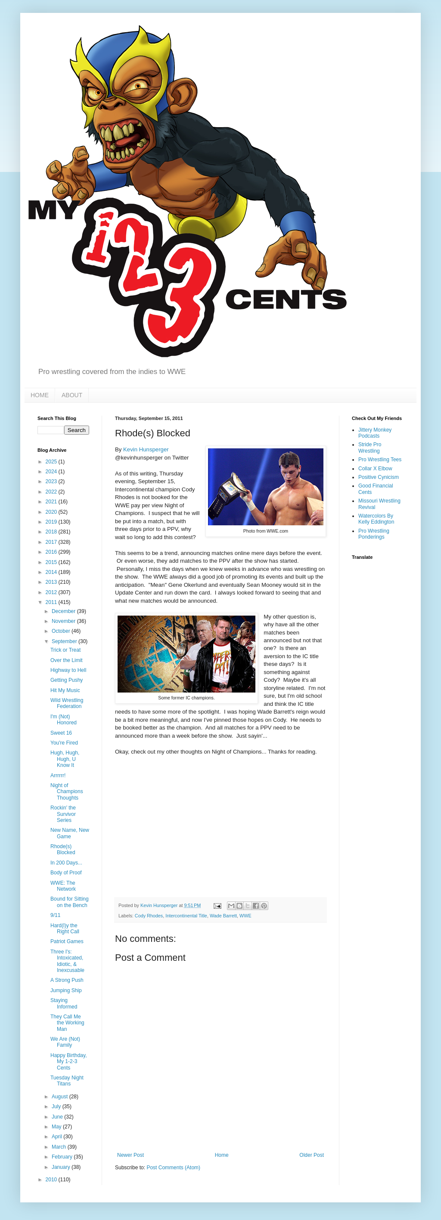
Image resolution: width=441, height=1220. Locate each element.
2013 (52, 582)
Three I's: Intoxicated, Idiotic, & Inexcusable (67, 961)
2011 (52, 602)
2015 (52, 562)
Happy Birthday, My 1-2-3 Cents (68, 1061)
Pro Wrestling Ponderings (373, 534)
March (60, 1147)
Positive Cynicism (378, 477)
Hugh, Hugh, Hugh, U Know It (64, 759)
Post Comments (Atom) (173, 1168)
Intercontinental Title (186, 915)
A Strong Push (67, 980)
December (64, 611)
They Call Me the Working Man (67, 1023)
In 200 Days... (66, 863)
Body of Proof (66, 873)
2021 (52, 502)
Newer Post (130, 1155)
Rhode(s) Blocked (62, 849)
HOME (40, 395)
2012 (52, 592)
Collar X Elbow (375, 469)
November (64, 621)
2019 (52, 522)
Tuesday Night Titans (67, 1081)
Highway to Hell (68, 670)
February (63, 1157)
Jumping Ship (66, 990)
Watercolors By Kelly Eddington (376, 519)
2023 (52, 481)
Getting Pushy (66, 680)
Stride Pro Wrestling (369, 447)
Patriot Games (67, 941)
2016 (52, 552)
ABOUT (72, 395)
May (57, 1127)
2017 (52, 542)
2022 (52, 492)
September (65, 641)
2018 (52, 532)
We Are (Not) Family (65, 1042)
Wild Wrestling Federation (66, 703)
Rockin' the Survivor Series (63, 814)
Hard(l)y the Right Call (64, 929)
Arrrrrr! (57, 775)
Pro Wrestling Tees (379, 460)
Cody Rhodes (149, 915)
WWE (245, 915)
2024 (52, 472)
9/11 (55, 915)
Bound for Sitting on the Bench (69, 902)
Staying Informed (63, 1003)
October (61, 631)
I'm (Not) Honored (63, 720)
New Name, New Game (69, 833)
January (61, 1167)
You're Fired (64, 743)
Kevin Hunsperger (146, 449)
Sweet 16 (61, 733)
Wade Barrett (223, 915)
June (58, 1117)
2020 (52, 512)
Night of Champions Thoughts (66, 791)
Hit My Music (65, 690)
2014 (52, 572)
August (60, 1097)
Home (222, 1155)
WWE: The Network (63, 886)
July (57, 1107)
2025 (52, 462)
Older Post (311, 1155)
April (57, 1137)
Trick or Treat (65, 650)
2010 (52, 1180)
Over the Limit (66, 660)
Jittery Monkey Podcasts (374, 433)
